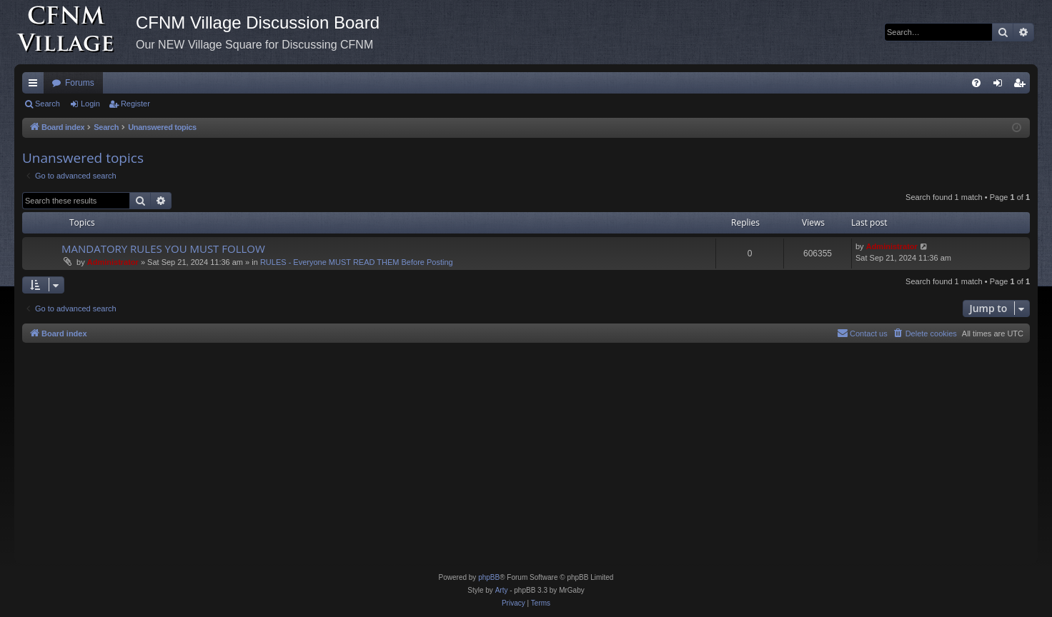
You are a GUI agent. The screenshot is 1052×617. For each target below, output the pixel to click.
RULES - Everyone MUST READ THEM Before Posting (356, 262)
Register (135, 103)
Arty (501, 590)
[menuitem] (976, 83)
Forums (79, 83)
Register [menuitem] (1022, 86)
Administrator (113, 262)
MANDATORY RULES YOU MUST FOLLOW (163, 248)
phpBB (489, 577)
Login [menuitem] (1000, 86)
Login (90, 103)
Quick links (36, 86)
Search (47, 103)
